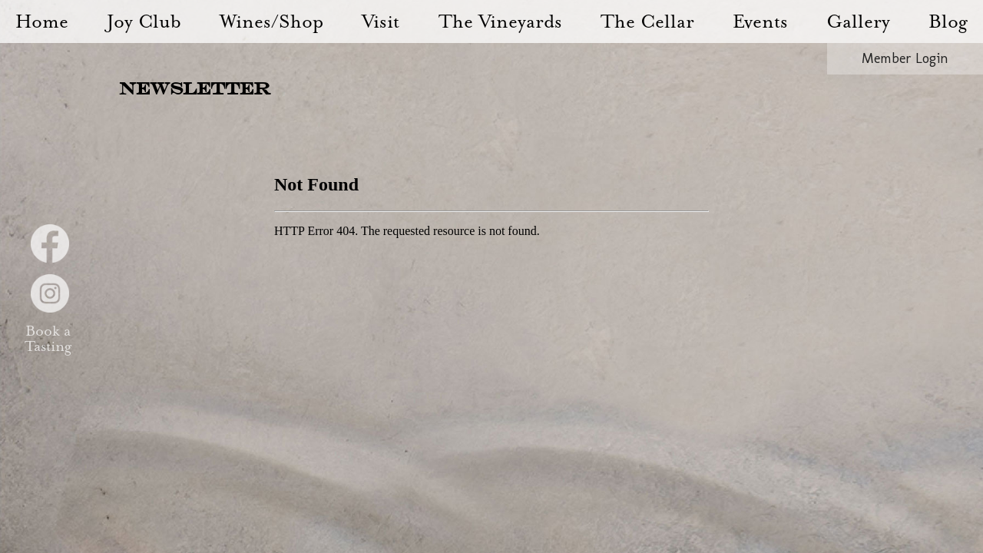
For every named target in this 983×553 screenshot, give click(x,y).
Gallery (858, 21)
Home (41, 21)
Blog (948, 21)
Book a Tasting (48, 339)
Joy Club (144, 21)
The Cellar (647, 21)
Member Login (905, 58)
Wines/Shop (271, 21)
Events (760, 21)
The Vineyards (500, 21)
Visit (380, 21)
